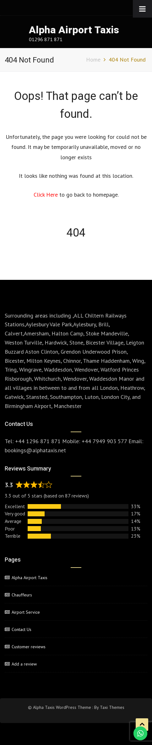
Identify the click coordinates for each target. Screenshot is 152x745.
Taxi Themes (112, 707)
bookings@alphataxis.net (35, 450)
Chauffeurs (22, 595)
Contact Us (21, 629)
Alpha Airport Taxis (74, 30)
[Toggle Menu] (142, 9)
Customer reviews (29, 647)
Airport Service (26, 612)
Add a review (24, 664)
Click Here (46, 194)
